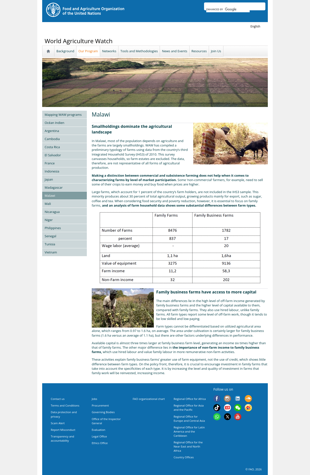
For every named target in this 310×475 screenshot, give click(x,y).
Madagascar (54, 187)
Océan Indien (54, 122)
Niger (49, 220)
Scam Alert (58, 423)
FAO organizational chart (149, 399)
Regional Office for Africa (190, 399)
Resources (199, 51)
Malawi (50, 195)
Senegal (50, 236)
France (50, 163)
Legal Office (99, 436)
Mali (48, 203)
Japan (49, 179)
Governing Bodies (103, 412)
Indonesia (52, 171)
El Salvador (53, 155)
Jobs (94, 399)
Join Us (216, 51)
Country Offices (184, 457)
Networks (109, 51)
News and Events (174, 51)
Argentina (52, 131)
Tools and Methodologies (139, 51)
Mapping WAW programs (63, 114)
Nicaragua (52, 212)
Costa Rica (52, 147)
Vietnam (51, 252)
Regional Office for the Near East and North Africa (188, 446)
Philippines (53, 228)
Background (65, 51)
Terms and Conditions (65, 405)
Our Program (88, 51)
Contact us (58, 399)
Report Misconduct (63, 430)
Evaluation (98, 430)
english (255, 26)
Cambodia (52, 139)
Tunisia (50, 244)
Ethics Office (100, 443)
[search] (228, 9)
